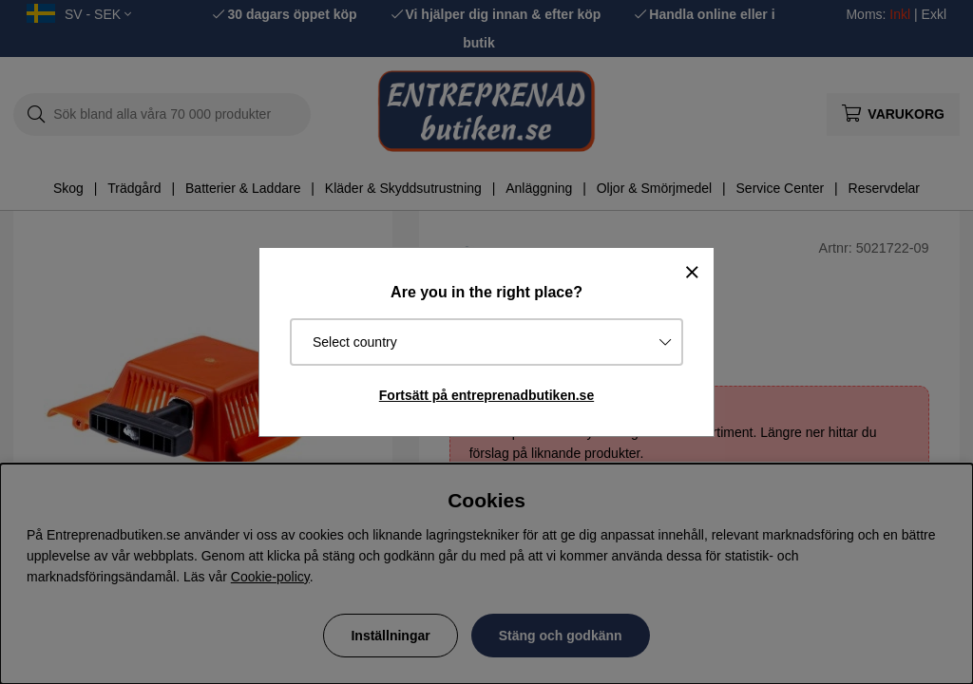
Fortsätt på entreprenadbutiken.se (486, 395)
